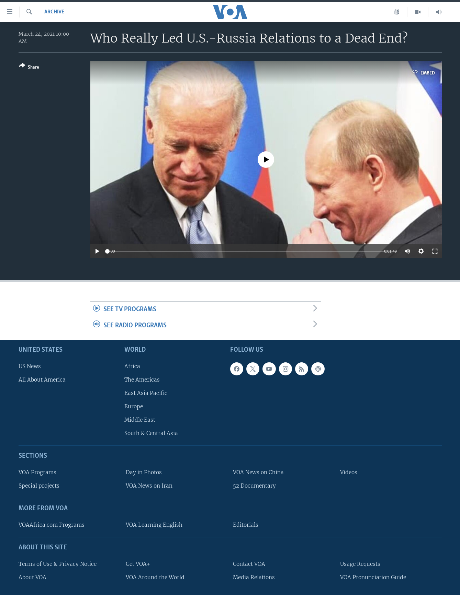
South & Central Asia (151, 433)
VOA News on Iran (149, 485)
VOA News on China (258, 472)
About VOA (32, 577)
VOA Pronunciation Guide (373, 577)
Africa (132, 366)
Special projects (39, 485)
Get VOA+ (138, 563)
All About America (42, 379)
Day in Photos (144, 472)
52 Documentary (254, 485)
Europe (133, 406)
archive (54, 12)
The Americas (142, 379)
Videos (348, 472)
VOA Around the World (155, 577)
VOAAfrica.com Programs (52, 524)
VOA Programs (37, 472)
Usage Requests (360, 563)
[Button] (29, 68)
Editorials (245, 524)
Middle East (139, 420)
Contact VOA (249, 563)
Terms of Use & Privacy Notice (58, 563)
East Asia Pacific (145, 392)
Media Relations (254, 577)
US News (30, 366)
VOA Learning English (154, 524)
